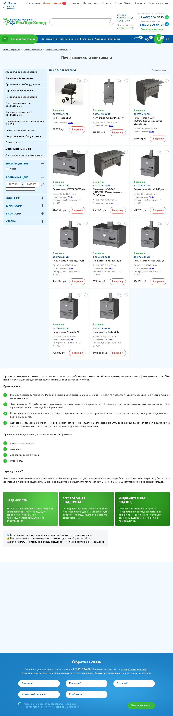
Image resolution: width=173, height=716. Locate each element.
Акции (57, 3)
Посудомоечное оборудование (23, 136)
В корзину (77, 129)
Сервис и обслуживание (107, 39)
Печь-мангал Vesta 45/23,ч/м (68, 260)
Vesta (13, 169)
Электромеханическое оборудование (18, 105)
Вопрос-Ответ (123, 3)
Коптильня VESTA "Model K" (108, 118)
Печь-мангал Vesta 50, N (106, 332)
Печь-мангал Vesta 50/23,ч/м (149, 260)
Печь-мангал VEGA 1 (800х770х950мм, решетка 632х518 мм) (147, 121)
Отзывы (106, 3)
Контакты (139, 3)
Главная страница (11, 49)
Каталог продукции (18, 39)
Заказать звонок (152, 29)
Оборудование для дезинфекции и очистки (24, 123)
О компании (33, 3)
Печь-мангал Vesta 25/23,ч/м (149, 189)
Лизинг (47, 3)
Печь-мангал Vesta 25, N (66, 332)
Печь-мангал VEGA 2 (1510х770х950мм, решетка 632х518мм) (107, 192)
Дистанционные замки (18, 149)
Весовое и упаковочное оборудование (18, 114)
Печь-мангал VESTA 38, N (107, 260)
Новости (75, 3)
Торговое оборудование (19, 90)
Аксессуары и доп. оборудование (23, 155)
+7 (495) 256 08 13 (151, 17)
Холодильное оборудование (21, 72)
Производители (49, 39)
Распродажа (86, 39)
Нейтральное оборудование (21, 97)
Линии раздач (13, 142)
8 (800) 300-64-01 (151, 25)
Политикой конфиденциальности (61, 707)
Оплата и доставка (159, 3)
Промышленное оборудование (22, 84)
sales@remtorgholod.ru (134, 670)
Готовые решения (69, 39)
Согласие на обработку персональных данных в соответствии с (52, 705)
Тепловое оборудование (57, 49)
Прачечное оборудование (20, 130)
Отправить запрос (141, 705)
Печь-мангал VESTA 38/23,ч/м (69, 189)
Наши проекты (91, 3)
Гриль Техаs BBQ (62, 118)
